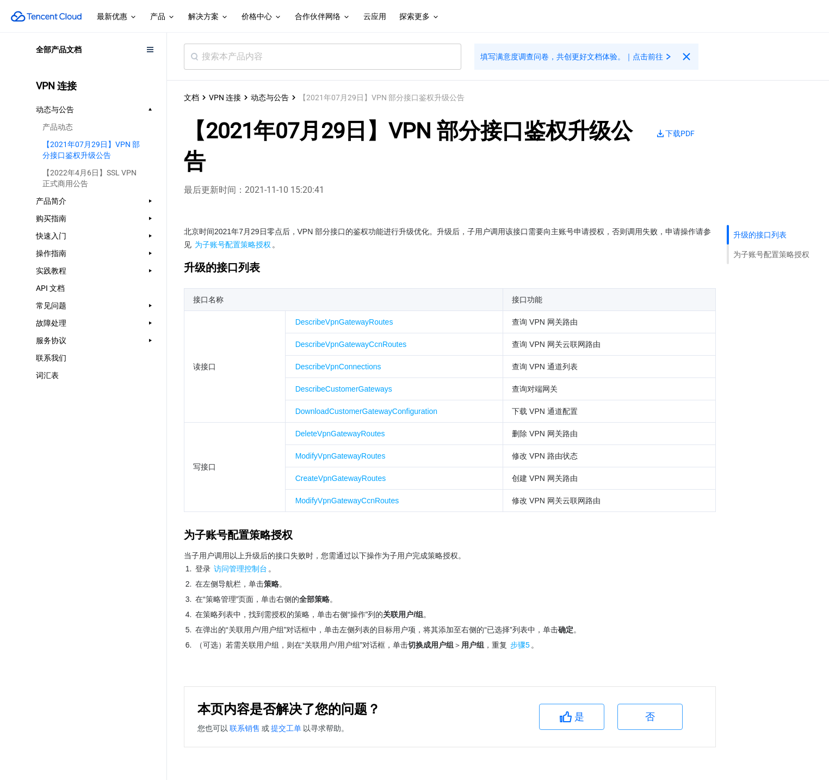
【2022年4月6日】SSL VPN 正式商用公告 (89, 178)
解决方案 (208, 17)
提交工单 (287, 728)
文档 (191, 97)
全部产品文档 (59, 49)
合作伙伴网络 (322, 17)
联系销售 (246, 728)
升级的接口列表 (760, 234)
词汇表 (47, 375)
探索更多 (419, 17)
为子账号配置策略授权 (771, 254)
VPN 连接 (225, 97)
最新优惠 (117, 17)
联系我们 (51, 358)
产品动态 (57, 127)
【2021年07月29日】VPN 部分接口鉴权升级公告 (91, 150)
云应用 (374, 16)
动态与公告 (270, 97)
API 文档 (50, 288)
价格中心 (262, 17)
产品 (162, 17)
